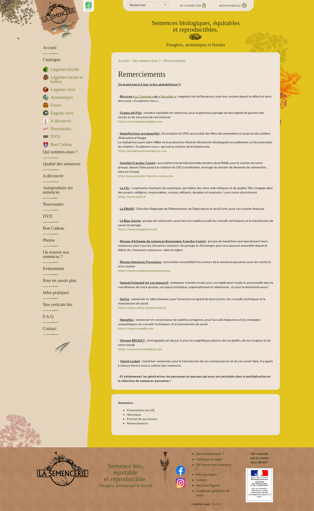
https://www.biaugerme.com (137, 229)
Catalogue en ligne (209, 459)
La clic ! (217, 504)
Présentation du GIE (141, 410)
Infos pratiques (206, 474)
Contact (201, 480)
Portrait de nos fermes (142, 419)
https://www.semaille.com (136, 328)
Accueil (123, 61)
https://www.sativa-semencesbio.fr (142, 307)
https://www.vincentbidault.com (140, 349)
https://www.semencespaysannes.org (144, 270)
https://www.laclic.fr (132, 196)
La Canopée (143, 96)
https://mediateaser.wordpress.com (142, 151)
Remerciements (137, 423)
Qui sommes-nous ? (146, 61)
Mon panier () (232, 5)
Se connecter (192, 5)
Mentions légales (208, 485)
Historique (134, 414)
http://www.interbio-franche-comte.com (145, 176)
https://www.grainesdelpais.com (140, 121)
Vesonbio (167, 96)
